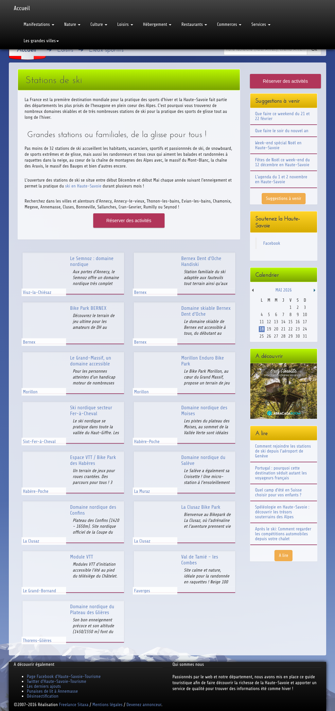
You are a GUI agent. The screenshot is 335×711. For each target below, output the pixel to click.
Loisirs (125, 24)
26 (269, 336)
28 (283, 336)
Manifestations (39, 24)
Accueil (22, 8)
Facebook (271, 243)
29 (290, 336)
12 (269, 321)
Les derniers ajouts (44, 686)
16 (297, 321)
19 (269, 329)
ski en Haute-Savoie (83, 186)
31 (305, 336)
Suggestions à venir (283, 198)
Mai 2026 (283, 290)
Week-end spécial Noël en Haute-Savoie (278, 145)
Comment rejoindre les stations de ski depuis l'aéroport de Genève (283, 451)
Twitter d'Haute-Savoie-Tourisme (56, 681)
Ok (314, 49)
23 (297, 329)
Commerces (229, 24)
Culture (98, 24)
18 (261, 329)
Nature (72, 24)
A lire (283, 555)
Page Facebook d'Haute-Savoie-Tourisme (64, 676)
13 (276, 321)
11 (261, 321)
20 (276, 329)
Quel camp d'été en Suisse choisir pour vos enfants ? (278, 492)
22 (290, 329)
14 (283, 321)
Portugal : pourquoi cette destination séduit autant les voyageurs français (281, 473)
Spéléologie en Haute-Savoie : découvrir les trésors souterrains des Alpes (282, 512)
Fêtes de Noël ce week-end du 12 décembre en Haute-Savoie (282, 162)
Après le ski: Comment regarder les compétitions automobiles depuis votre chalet (283, 533)
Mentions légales (107, 704)
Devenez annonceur (144, 704)
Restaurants (194, 24)
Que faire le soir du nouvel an (282, 130)
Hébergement (157, 24)
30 (297, 336)
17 (305, 321)
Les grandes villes (41, 40)
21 (283, 329)
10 (305, 314)
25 (261, 336)
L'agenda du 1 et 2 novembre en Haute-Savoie (281, 179)
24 (305, 329)
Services (260, 24)
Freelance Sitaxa (73, 704)
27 (276, 336)
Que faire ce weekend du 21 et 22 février (282, 116)
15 (290, 321)
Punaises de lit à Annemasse (52, 691)
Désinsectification (42, 696)
